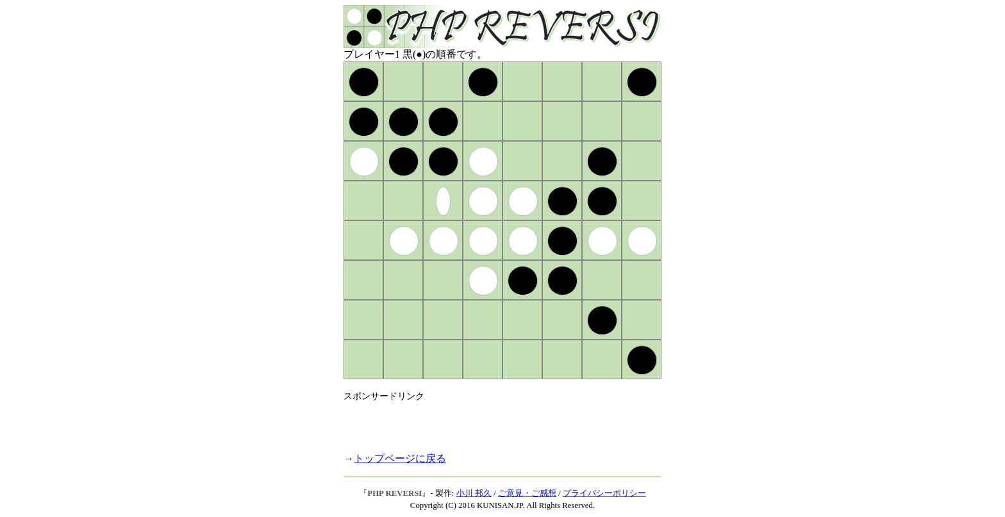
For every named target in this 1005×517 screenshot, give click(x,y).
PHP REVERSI (394, 493)
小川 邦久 (474, 493)
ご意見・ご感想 (527, 493)
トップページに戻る (400, 458)
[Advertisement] (494, 421)
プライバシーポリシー (604, 493)
